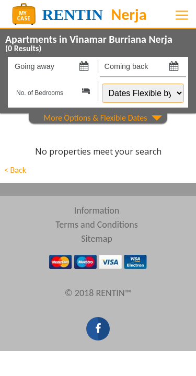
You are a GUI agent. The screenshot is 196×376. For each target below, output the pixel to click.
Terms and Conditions (96, 224)
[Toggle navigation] (182, 15)
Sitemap (96, 238)
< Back (15, 170)
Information (97, 210)
